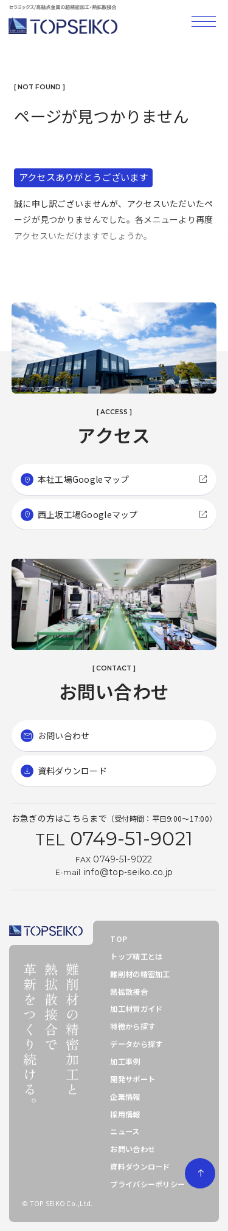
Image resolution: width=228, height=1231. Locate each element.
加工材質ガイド (136, 1008)
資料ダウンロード (140, 1166)
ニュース (124, 1131)
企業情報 (125, 1096)
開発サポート (132, 1079)
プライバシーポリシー (147, 1184)
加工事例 (125, 1061)
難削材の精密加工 (140, 974)
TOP (118, 938)
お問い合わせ (132, 1149)
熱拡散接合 (128, 991)
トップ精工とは (136, 956)
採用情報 (125, 1114)
